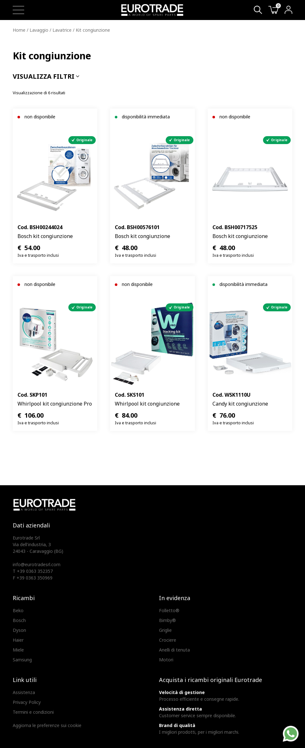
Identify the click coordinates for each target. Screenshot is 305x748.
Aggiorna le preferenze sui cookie (47, 725)
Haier (18, 640)
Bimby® (167, 620)
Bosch (19, 620)
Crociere (167, 640)
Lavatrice (62, 30)
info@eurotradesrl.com (36, 564)
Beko (18, 610)
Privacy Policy (27, 702)
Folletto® (169, 610)
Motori (166, 660)
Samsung (22, 660)
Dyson (19, 630)
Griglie (165, 630)
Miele (18, 650)
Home (19, 30)
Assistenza (24, 692)
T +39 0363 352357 (33, 571)
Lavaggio (39, 30)
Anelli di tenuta (174, 650)
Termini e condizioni (33, 712)
